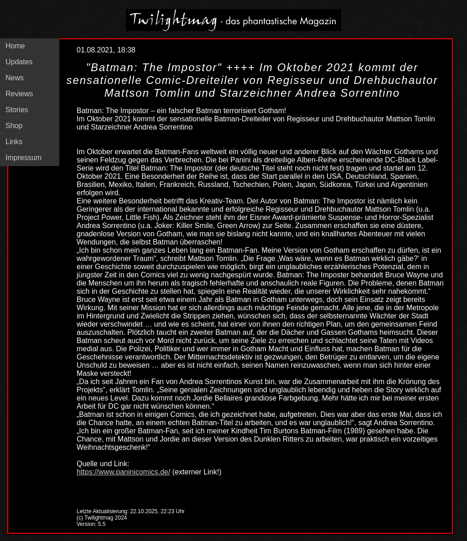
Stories (16, 110)
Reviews (19, 94)
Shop (13, 126)
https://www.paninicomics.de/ (123, 472)
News (14, 78)
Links (13, 142)
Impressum (23, 157)
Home (15, 46)
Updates (19, 62)
